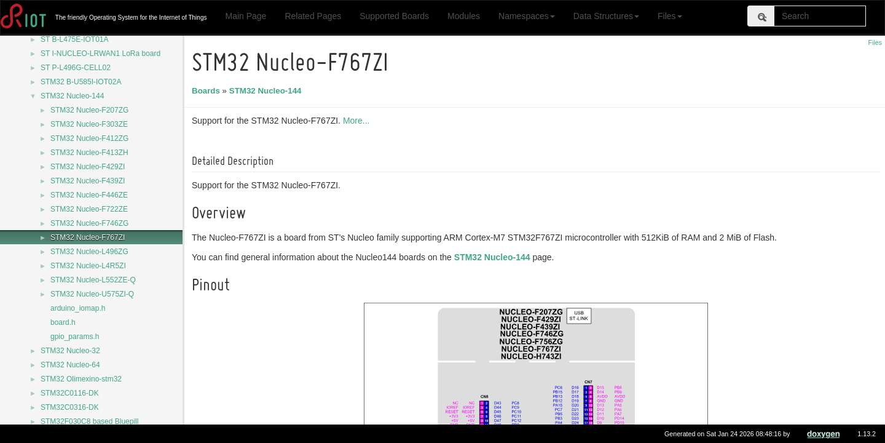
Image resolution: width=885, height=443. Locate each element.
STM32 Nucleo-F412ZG (89, 138)
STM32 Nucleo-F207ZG (89, 110)
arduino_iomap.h (77, 308)
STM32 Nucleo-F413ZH (89, 152)
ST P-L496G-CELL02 (76, 67)
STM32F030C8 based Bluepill (89, 421)
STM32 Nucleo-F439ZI (87, 181)
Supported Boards (394, 16)
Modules (463, 16)
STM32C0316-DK (70, 407)
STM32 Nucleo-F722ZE (89, 209)
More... (358, 121)
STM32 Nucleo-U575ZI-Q (92, 294)
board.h (63, 322)
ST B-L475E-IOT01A (75, 39)
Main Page (245, 16)
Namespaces (526, 16)
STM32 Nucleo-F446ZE (89, 195)
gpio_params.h (74, 336)
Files (670, 16)
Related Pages (313, 16)
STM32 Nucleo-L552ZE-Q (93, 280)
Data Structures (606, 16)
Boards (208, 90)
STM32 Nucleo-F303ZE (89, 124)
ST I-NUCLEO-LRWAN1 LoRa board (100, 53)
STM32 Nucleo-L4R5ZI (88, 265)
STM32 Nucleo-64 (70, 365)
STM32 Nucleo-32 (70, 350)
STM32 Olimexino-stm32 (81, 379)
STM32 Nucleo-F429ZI (87, 166)
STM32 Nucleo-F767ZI (87, 237)
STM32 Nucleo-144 (72, 96)
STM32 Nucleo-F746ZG (89, 223)
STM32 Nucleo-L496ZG (89, 251)
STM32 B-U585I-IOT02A (81, 82)
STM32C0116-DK (70, 393)
